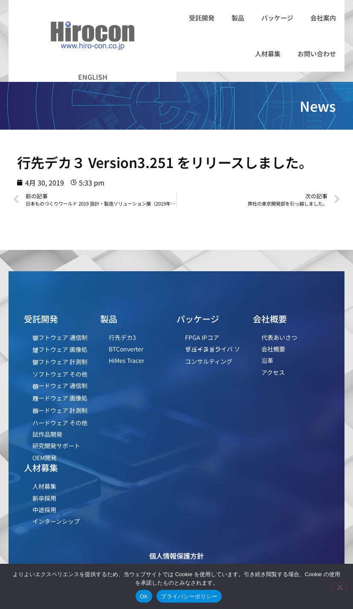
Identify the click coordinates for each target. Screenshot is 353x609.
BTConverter (126, 349)
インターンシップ (56, 521)
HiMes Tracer (126, 360)
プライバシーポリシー (189, 596)
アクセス (273, 372)
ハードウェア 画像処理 (59, 398)
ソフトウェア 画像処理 (59, 349)
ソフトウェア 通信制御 (59, 337)
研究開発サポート (56, 445)
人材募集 (268, 53)
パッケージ (277, 17)
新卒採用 (44, 498)
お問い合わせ (317, 53)
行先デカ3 (122, 337)
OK (144, 596)
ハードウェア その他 (59, 422)
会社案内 (323, 17)
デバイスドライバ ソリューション (212, 349)
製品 (237, 17)
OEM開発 (44, 457)
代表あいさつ (279, 337)
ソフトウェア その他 (59, 374)
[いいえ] (339, 586)
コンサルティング (208, 361)
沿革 (267, 360)
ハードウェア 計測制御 (59, 410)
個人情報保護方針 (176, 556)
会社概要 (273, 349)
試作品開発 (47, 434)
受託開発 (201, 17)
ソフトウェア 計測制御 (59, 361)
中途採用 (44, 509)
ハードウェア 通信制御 (59, 385)
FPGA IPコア (202, 337)
